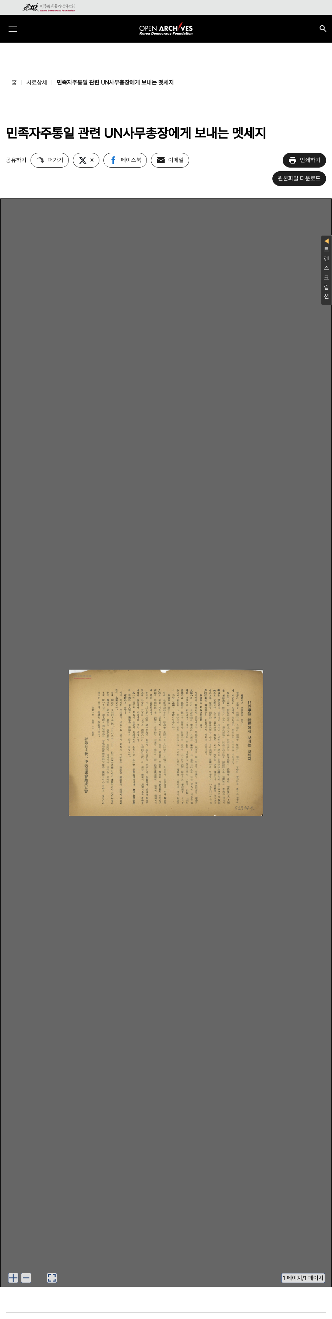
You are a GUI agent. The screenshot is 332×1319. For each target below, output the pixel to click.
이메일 (170, 160)
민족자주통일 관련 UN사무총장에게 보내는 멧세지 (115, 82)
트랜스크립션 (326, 269)
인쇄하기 (304, 160)
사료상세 (37, 82)
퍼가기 (49, 160)
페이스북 (125, 160)
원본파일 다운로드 (299, 178)
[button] (13, 1278)
